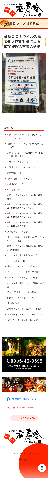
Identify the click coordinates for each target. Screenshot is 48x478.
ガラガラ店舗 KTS (17, 261)
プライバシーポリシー (18, 453)
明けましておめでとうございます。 (23, 277)
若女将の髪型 (13, 303)
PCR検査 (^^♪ (14, 190)
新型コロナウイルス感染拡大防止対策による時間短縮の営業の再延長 (25, 206)
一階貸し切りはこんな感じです (21, 167)
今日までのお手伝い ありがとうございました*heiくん (25, 136)
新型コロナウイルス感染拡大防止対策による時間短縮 (25, 248)
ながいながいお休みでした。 (20, 179)
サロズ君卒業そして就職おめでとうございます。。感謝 (25, 239)
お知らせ (8, 127)
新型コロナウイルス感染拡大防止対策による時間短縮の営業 (25, 224)
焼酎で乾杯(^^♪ (14, 173)
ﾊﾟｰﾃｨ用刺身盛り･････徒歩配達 (21, 292)
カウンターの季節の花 (17, 162)
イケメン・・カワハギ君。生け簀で (23, 272)
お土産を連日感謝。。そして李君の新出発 (25, 285)
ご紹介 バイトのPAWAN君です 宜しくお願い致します (25, 154)
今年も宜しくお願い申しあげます (22, 320)
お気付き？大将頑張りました (20, 298)
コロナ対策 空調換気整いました (22, 255)
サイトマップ (33, 453)
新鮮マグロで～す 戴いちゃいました (24, 309)
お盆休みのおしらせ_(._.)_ (19, 184)
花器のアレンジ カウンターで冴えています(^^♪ (25, 145)
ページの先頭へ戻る (25, 418)
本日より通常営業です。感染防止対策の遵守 (25, 197)
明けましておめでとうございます (22, 266)
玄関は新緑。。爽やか (17, 231)
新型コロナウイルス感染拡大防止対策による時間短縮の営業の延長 (25, 215)
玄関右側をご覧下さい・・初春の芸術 (24, 314)
